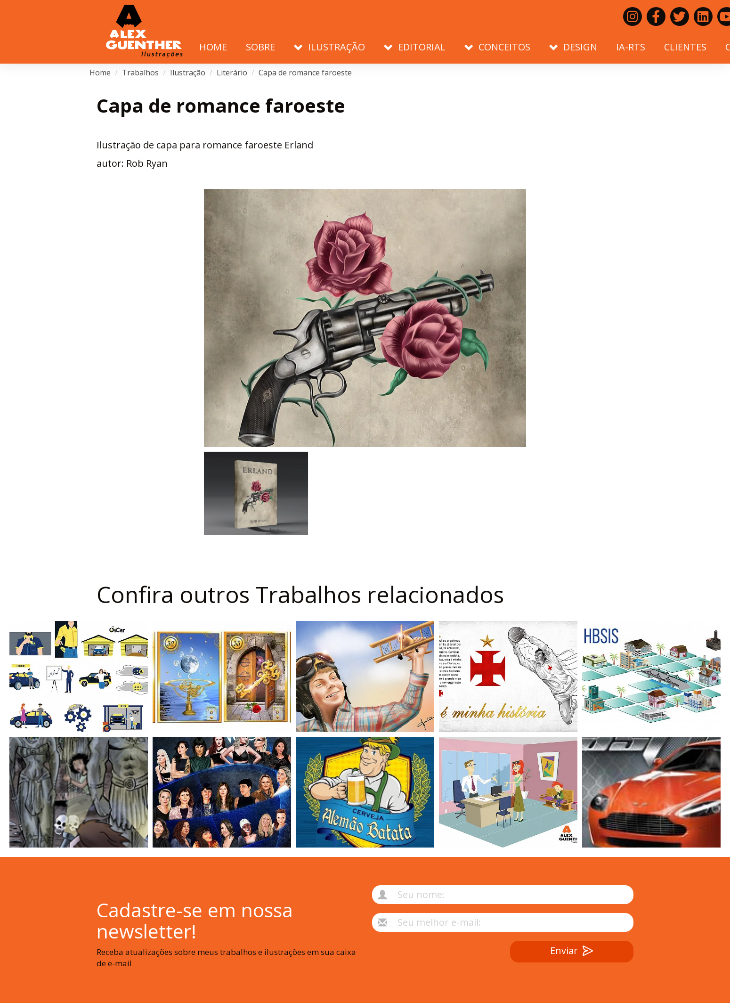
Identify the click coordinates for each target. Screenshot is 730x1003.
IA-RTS (630, 47)
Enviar (571, 952)
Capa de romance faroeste (305, 72)
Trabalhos (140, 72)
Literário (232, 72)
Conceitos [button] (497, 47)
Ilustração (187, 72)
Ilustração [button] (329, 47)
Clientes (685, 47)
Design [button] (573, 47)
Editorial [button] (415, 47)
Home (213, 47)
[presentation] (424, 959)
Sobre (260, 47)
